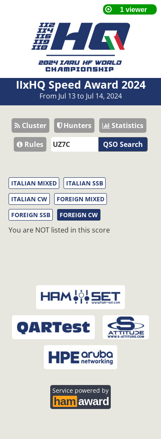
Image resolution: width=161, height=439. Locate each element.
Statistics (122, 125)
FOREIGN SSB (30, 215)
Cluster (30, 125)
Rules (30, 144)
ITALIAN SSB (84, 183)
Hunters (74, 125)
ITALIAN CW (29, 199)
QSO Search (123, 144)
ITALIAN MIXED (34, 183)
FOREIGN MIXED (80, 199)
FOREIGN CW (79, 215)
